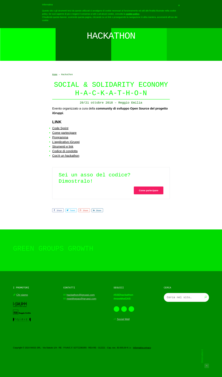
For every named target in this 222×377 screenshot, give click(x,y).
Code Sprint (60, 128)
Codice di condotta (65, 151)
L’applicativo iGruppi (66, 142)
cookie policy (132, 14)
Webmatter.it (202, 356)
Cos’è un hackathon (65, 155)
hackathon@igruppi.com (81, 294)
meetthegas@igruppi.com (81, 298)
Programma (60, 137)
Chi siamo (22, 294)
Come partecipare (64, 132)
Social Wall (123, 319)
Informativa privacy (142, 347)
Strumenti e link (62, 146)
